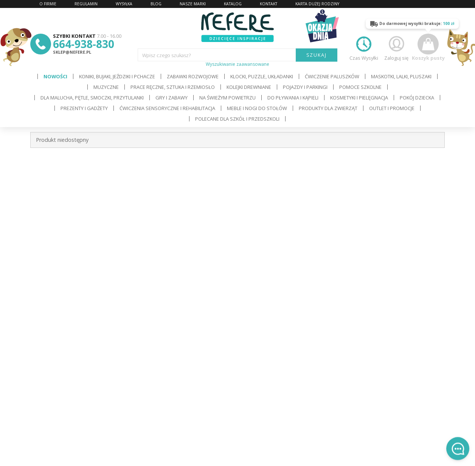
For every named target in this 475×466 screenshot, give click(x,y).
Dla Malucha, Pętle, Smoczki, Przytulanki (92, 97)
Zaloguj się (396, 47)
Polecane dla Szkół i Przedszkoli (237, 118)
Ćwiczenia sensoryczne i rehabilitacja (167, 108)
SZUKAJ (316, 54)
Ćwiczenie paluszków (332, 76)
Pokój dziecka (417, 97)
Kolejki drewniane (249, 87)
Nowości (55, 76)
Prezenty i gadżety (84, 108)
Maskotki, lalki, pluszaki (401, 76)
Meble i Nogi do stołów (257, 108)
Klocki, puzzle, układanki (261, 76)
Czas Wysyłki (363, 47)
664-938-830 (83, 44)
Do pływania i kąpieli (292, 97)
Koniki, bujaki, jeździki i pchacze (117, 76)
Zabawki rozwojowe (193, 76)
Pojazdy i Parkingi (305, 87)
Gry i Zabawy (171, 97)
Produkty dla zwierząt (328, 108)
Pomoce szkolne (360, 87)
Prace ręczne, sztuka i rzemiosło (172, 87)
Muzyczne (106, 87)
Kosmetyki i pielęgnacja (359, 97)
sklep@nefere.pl (72, 52)
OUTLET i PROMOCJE (391, 108)
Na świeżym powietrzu (227, 97)
